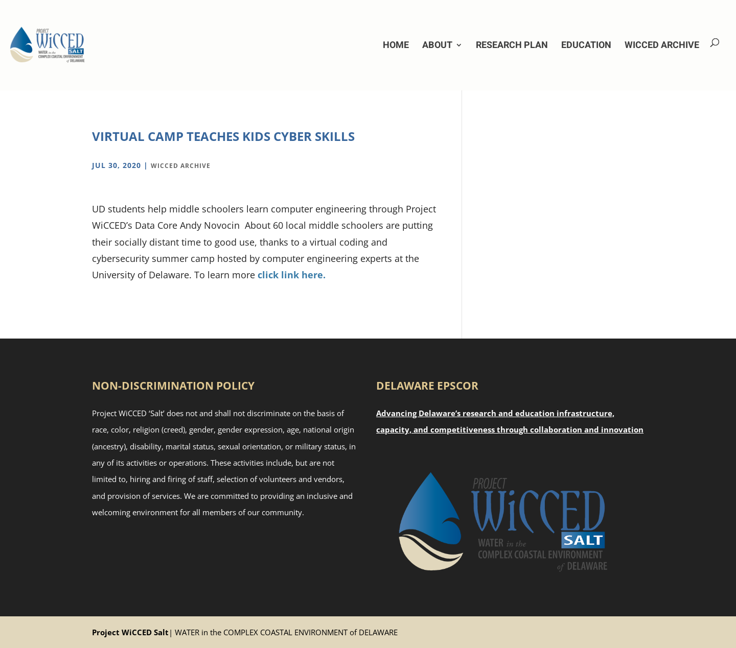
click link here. (292, 275)
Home (396, 45)
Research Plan (512, 45)
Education (586, 45)
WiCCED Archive (662, 45)
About (437, 45)
